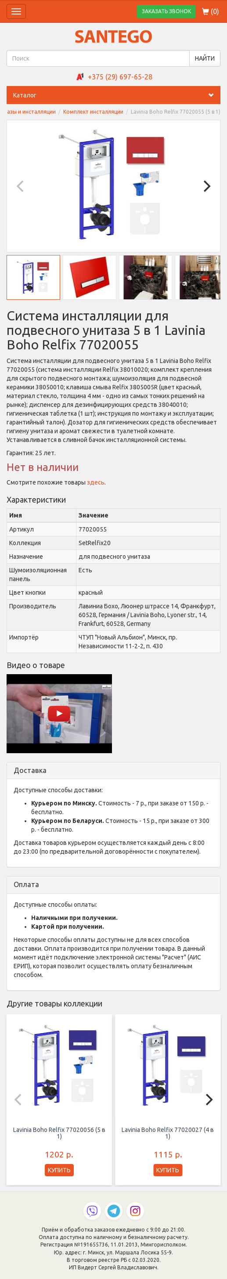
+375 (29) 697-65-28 (120, 77)
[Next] (206, 186)
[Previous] (21, 186)
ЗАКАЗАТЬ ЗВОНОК (166, 11)
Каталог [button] (116, 95)
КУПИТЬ (59, 1170)
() (210, 11)
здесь (95, 482)
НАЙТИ (205, 58)
